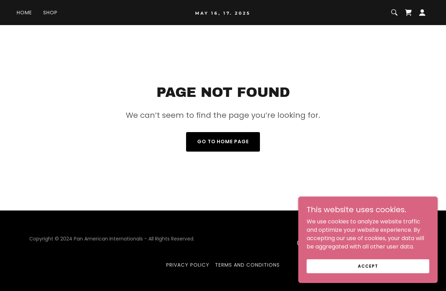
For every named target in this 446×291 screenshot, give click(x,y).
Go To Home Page (223, 141)
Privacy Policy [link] (187, 264)
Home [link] (24, 12)
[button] (422, 13)
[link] (223, 13)
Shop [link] (50, 12)
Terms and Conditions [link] (247, 264)
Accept (368, 275)
